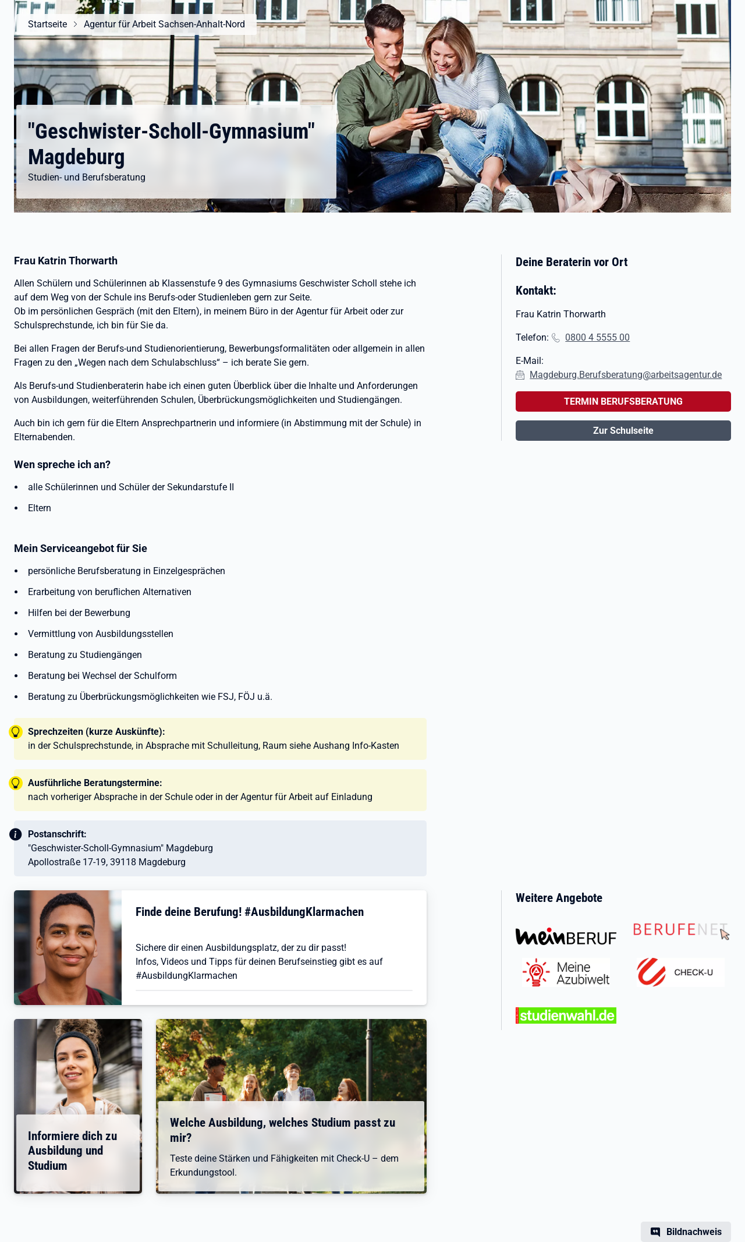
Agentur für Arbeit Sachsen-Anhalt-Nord (164, 24)
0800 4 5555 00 (597, 337)
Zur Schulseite (623, 430)
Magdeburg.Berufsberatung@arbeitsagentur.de (626, 374)
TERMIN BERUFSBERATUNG (623, 401)
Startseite (47, 24)
